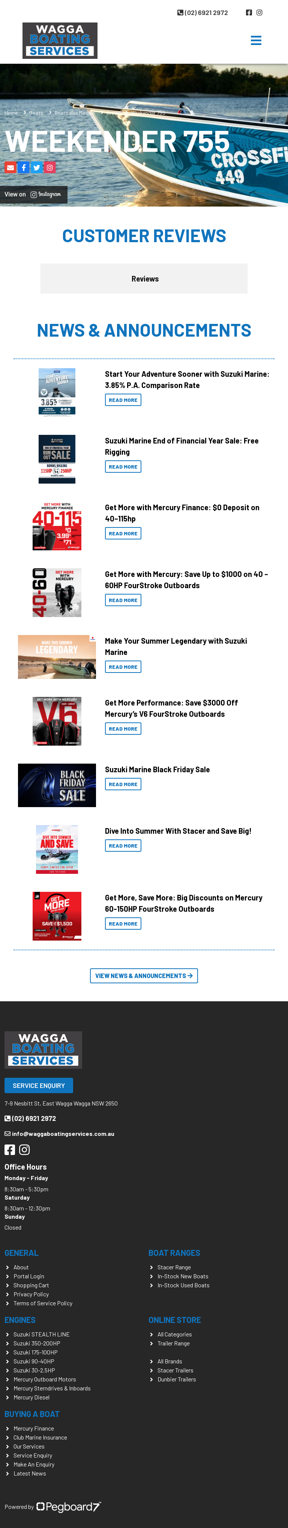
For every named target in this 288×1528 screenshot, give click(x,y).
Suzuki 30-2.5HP (34, 1370)
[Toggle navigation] (256, 40)
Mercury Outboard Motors (45, 1379)
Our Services (29, 1446)
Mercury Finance (34, 1428)
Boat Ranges (174, 1252)
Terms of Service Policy (43, 1302)
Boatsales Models (75, 112)
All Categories (175, 1334)
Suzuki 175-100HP (36, 1352)
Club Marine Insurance (40, 1437)
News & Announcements (144, 329)
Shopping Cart (31, 1284)
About (21, 1266)
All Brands (170, 1361)
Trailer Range (174, 1343)
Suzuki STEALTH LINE (42, 1334)
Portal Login (29, 1275)
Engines (20, 1319)
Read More (123, 400)
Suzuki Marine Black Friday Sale (157, 769)
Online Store (174, 1319)
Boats (36, 112)
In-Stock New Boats (183, 1275)
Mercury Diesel (32, 1397)
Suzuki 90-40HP (34, 1361)
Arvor (112, 112)
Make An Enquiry (34, 1464)
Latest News (30, 1473)
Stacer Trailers (176, 1370)
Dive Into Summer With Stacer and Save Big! (178, 830)
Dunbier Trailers (177, 1379)
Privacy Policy (31, 1293)
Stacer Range (174, 1266)
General (21, 1252)
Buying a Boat (32, 1414)
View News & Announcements (144, 975)
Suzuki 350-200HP (37, 1343)
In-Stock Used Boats (184, 1284)
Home (11, 112)
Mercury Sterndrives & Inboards (52, 1388)
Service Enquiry (39, 1085)
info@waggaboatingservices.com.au (59, 1133)
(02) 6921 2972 (202, 12)
